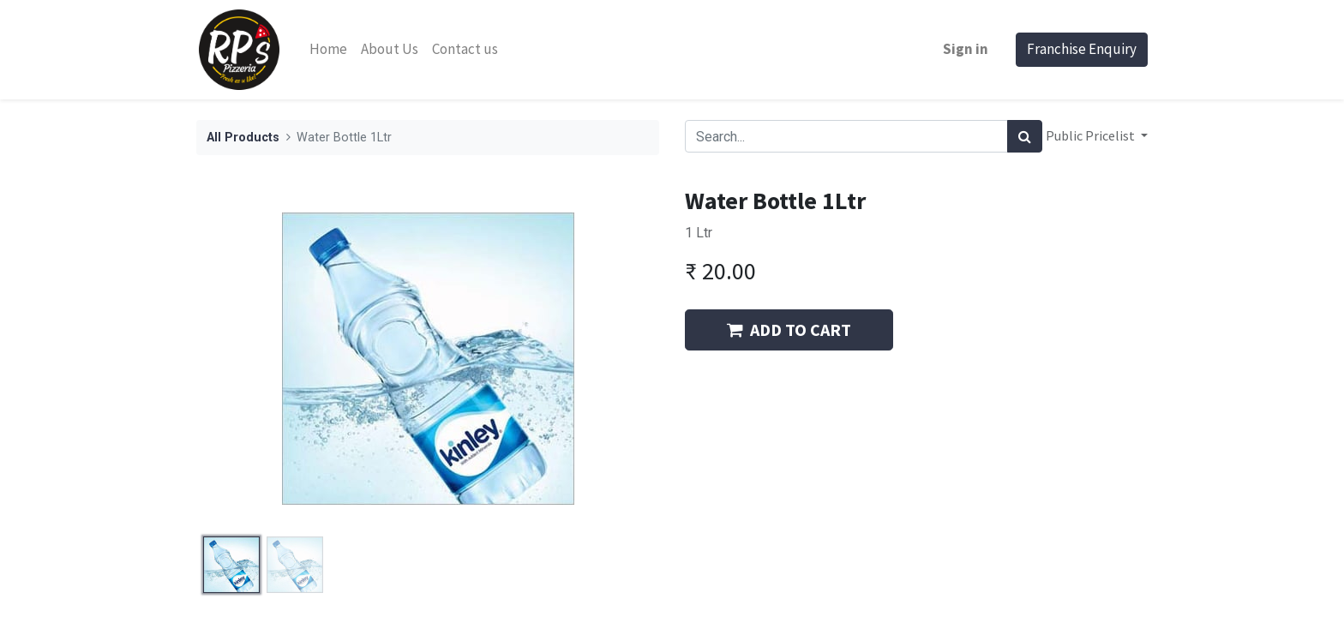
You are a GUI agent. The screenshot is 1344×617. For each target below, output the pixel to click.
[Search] (1024, 136)
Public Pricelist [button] (1091, 135)
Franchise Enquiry (1082, 48)
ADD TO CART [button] (789, 329)
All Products (243, 137)
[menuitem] (328, 50)
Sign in (965, 48)
